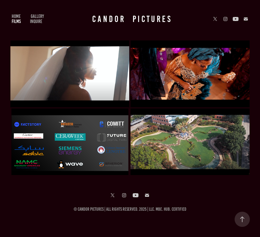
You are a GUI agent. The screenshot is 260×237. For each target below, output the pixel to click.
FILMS (16, 21)
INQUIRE (36, 21)
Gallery (37, 16)
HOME (16, 16)
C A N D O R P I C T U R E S (131, 19)
